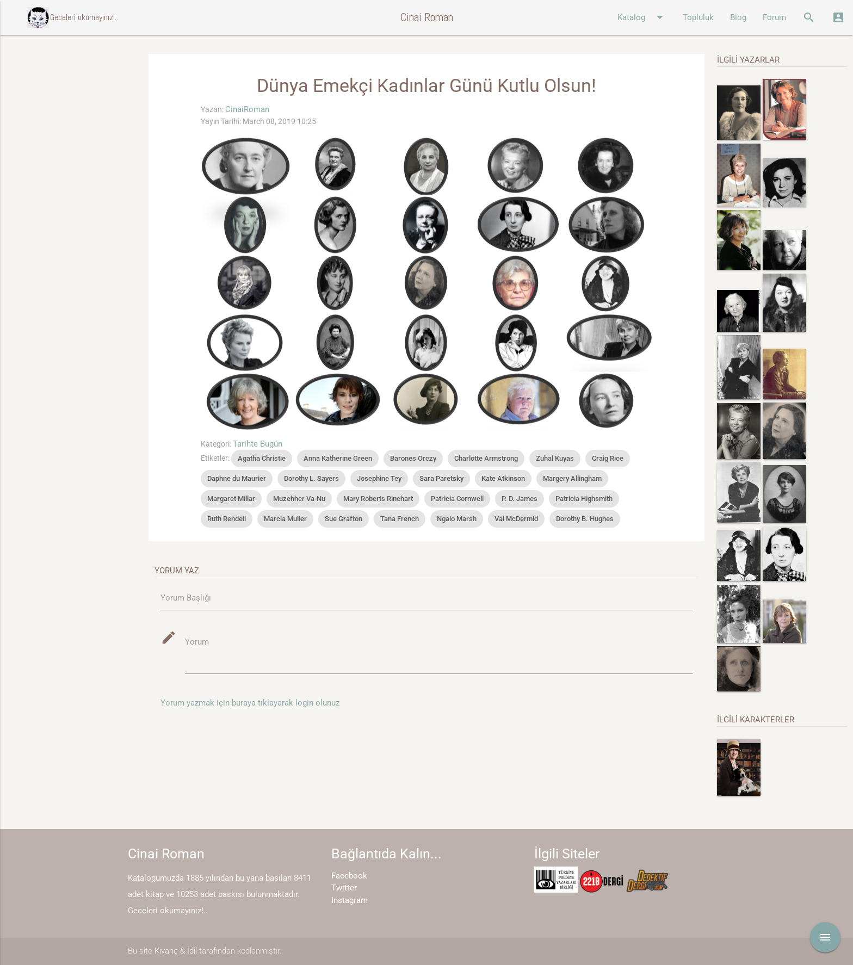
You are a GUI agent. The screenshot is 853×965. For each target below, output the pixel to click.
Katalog (641, 17)
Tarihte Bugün (257, 444)
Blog (738, 17)
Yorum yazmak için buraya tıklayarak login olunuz (249, 703)
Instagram (349, 900)
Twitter (344, 888)
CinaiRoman (247, 109)
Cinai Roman (426, 17)
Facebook (349, 876)
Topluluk (698, 17)
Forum (774, 17)
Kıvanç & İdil (175, 951)
